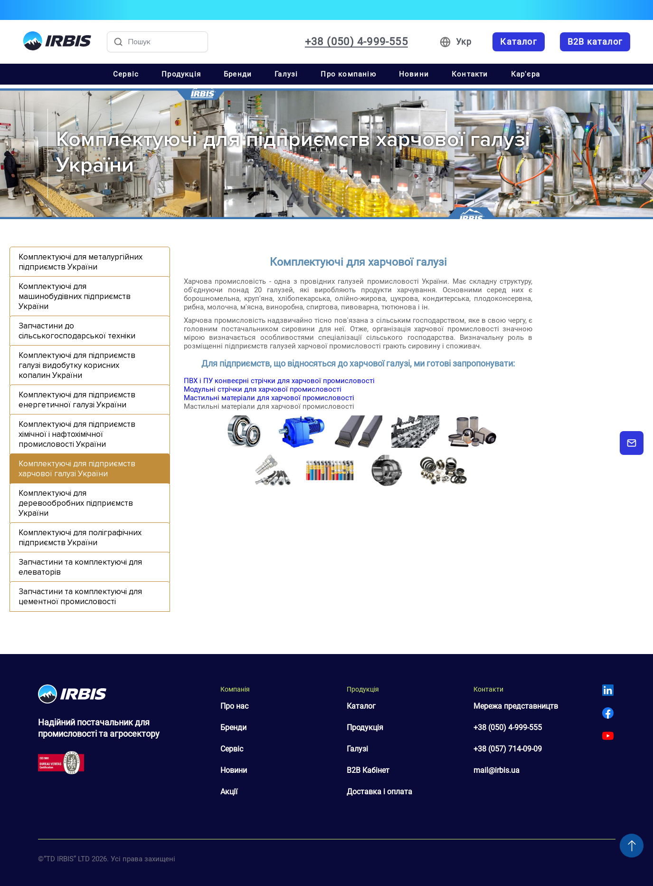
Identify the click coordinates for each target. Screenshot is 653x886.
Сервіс (126, 74)
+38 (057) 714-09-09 (507, 748)
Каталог (361, 706)
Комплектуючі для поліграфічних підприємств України (80, 538)
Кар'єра (525, 74)
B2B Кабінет (368, 770)
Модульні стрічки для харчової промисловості (262, 389)
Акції (228, 791)
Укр (464, 42)
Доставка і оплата (379, 791)
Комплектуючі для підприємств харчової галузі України (77, 469)
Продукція (181, 74)
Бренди (238, 74)
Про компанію (348, 74)
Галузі (286, 74)
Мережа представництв (515, 706)
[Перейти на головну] (57, 41)
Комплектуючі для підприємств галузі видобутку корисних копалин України (77, 365)
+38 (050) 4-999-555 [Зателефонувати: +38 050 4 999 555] (356, 42)
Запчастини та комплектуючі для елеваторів (80, 567)
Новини (414, 74)
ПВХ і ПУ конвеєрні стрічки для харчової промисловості (279, 380)
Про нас (234, 706)
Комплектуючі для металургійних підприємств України (80, 262)
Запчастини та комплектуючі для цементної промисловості (80, 597)
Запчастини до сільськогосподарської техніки (77, 331)
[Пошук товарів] (157, 41)
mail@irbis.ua (496, 770)
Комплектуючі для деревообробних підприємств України (76, 503)
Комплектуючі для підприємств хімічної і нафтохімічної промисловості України (77, 434)
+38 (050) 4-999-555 (507, 727)
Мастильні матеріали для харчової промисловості (269, 398)
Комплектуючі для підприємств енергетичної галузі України (77, 400)
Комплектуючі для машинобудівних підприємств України (75, 296)
